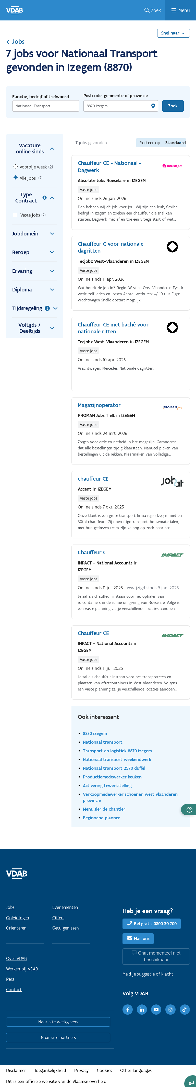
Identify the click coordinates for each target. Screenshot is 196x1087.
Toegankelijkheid (50, 1070)
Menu (184, 10)
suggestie (146, 974)
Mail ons (142, 939)
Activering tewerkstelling (107, 785)
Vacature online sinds (36, 148)
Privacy (81, 1070)
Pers (10, 979)
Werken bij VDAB (22, 969)
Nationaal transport (102, 742)
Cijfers (58, 918)
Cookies (104, 1070)
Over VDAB (16, 958)
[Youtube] (156, 1009)
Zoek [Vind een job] (173, 106)
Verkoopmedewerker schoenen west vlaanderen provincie (130, 797)
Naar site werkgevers (58, 1022)
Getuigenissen (65, 928)
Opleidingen (17, 918)
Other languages (136, 1070)
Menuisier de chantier (104, 809)
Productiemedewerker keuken (112, 776)
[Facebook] (127, 1009)
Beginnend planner (101, 817)
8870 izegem (95, 733)
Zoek (156, 10)
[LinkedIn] (142, 1009)
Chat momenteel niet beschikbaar (159, 956)
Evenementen (65, 907)
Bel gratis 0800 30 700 (155, 923)
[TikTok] (185, 1009)
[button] (188, 809)
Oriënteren (16, 928)
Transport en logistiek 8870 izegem (117, 750)
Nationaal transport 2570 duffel (114, 768)
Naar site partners (58, 1037)
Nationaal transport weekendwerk (117, 759)
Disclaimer (16, 1070)
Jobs (15, 41)
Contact (14, 989)
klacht (167, 974)
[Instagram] (170, 1009)
